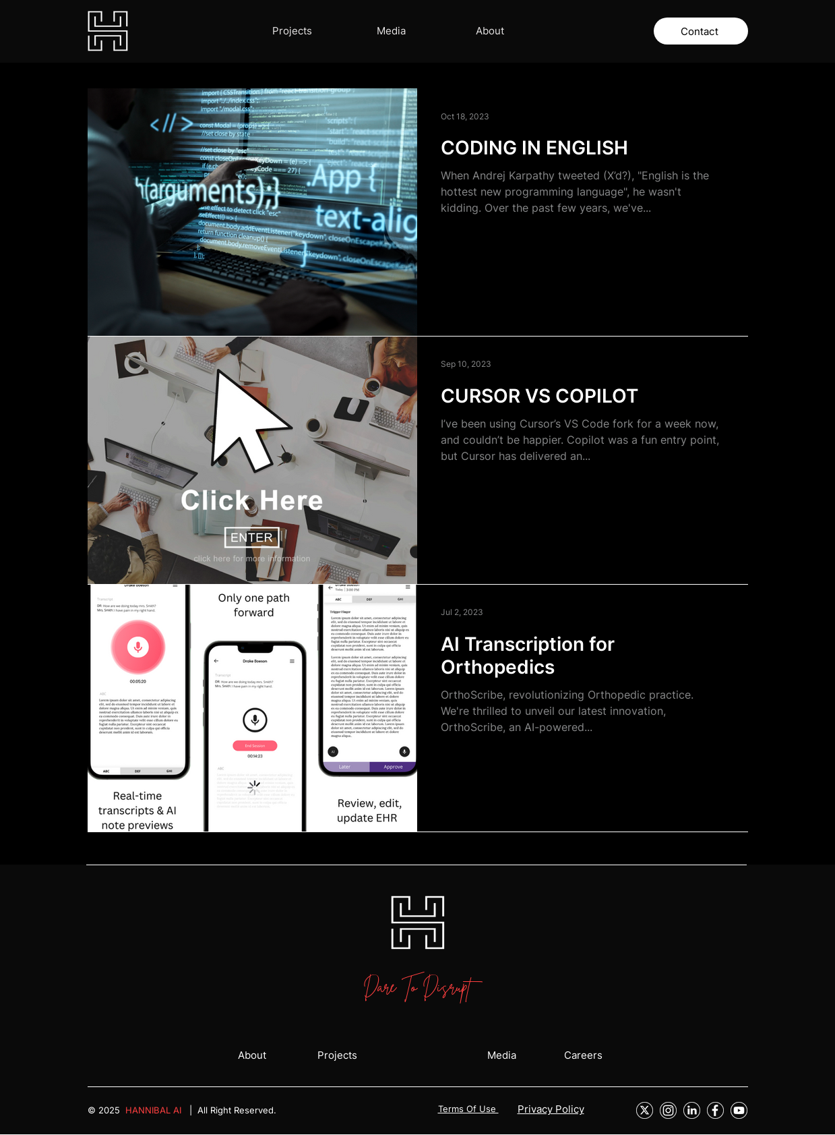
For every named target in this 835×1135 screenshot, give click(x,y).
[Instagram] (668, 1110)
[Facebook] (715, 1110)
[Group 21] (739, 1110)
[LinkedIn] (691, 1110)
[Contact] (701, 31)
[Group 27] (644, 1110)
